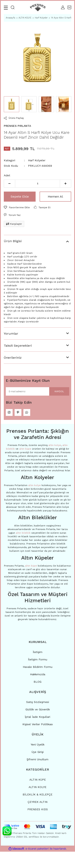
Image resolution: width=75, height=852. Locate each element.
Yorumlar (11, 333)
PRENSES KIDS (37, 809)
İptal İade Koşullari (37, 717)
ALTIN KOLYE (37, 787)
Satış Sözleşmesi (37, 702)
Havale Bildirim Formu (37, 667)
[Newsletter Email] (37, 391)
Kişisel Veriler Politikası (37, 724)
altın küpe (25, 449)
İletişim (37, 652)
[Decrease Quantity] (9, 183)
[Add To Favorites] (17, 207)
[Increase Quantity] (65, 183)
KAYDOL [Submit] (59, 391)
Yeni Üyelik (37, 744)
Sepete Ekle (20, 196)
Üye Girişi (38, 752)
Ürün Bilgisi (13, 241)
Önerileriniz (13, 357)
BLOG (37, 682)
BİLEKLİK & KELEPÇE (37, 794)
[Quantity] (37, 183)
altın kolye (54, 445)
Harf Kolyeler (36, 160)
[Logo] (38, 7)
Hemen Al (55, 196)
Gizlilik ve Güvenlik (37, 709)
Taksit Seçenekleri (18, 345)
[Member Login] (63, 7)
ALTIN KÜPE (37, 780)
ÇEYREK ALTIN (37, 802)
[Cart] (69, 7)
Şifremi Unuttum (37, 759)
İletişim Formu (37, 659)
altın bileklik (23, 533)
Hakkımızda (37, 674)
